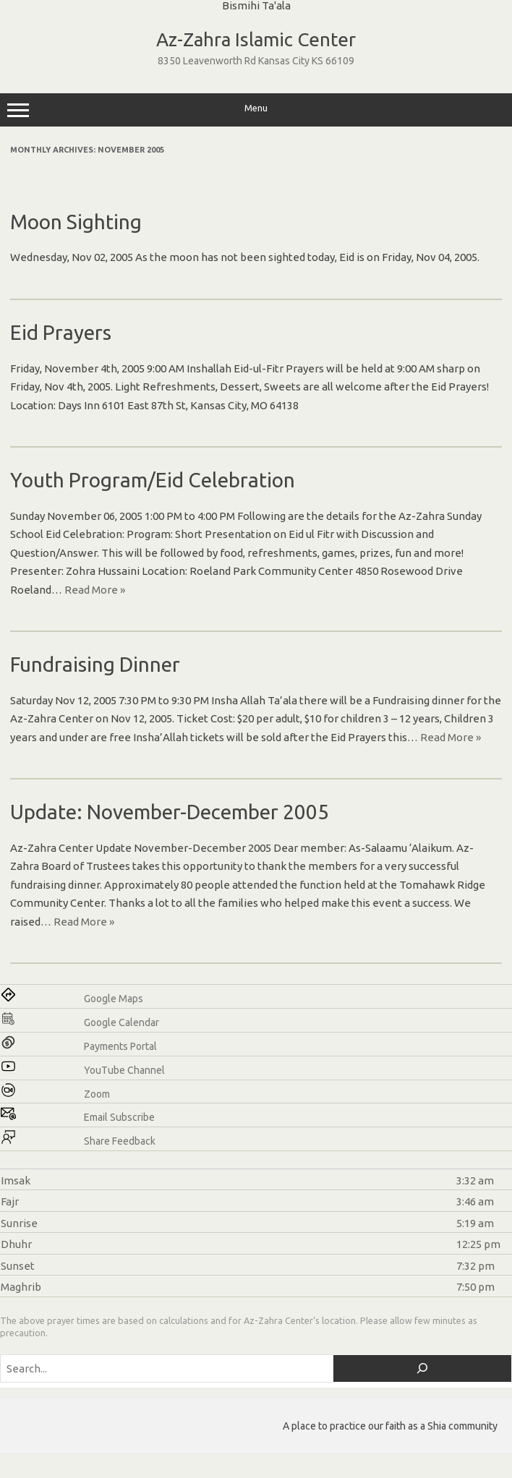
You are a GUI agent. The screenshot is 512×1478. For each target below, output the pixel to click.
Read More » (94, 590)
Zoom (97, 1094)
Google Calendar (121, 1022)
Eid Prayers (60, 332)
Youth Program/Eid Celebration (152, 480)
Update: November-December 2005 (169, 811)
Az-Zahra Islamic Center (256, 39)
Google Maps (113, 998)
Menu (256, 110)
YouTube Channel (124, 1070)
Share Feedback (119, 1141)
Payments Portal (120, 1046)
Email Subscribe (119, 1117)
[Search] (422, 1368)
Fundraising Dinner (95, 664)
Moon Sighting (76, 221)
